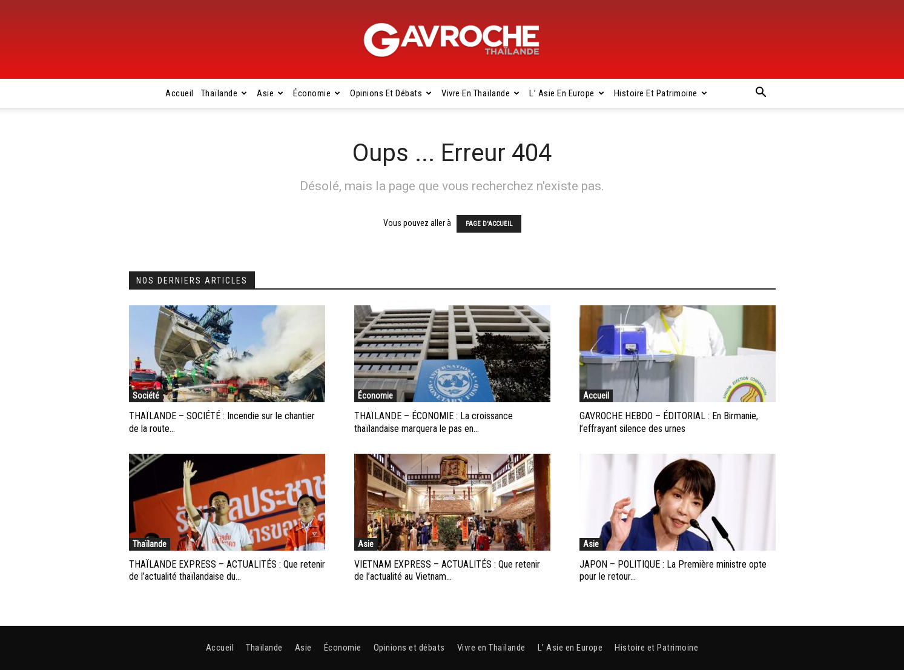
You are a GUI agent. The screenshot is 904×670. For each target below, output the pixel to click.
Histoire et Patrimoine (661, 93)
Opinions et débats (391, 93)
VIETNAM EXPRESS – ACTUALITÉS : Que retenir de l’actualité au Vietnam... (447, 571)
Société (146, 395)
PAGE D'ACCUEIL (489, 224)
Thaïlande (224, 93)
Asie (270, 93)
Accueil (179, 93)
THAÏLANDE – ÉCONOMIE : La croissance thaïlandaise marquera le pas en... (433, 422)
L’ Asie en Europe (566, 93)
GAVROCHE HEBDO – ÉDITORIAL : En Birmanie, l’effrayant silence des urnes (668, 422)
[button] (761, 94)
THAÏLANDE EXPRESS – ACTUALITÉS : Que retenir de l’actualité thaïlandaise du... (227, 571)
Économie (317, 93)
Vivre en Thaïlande (480, 93)
